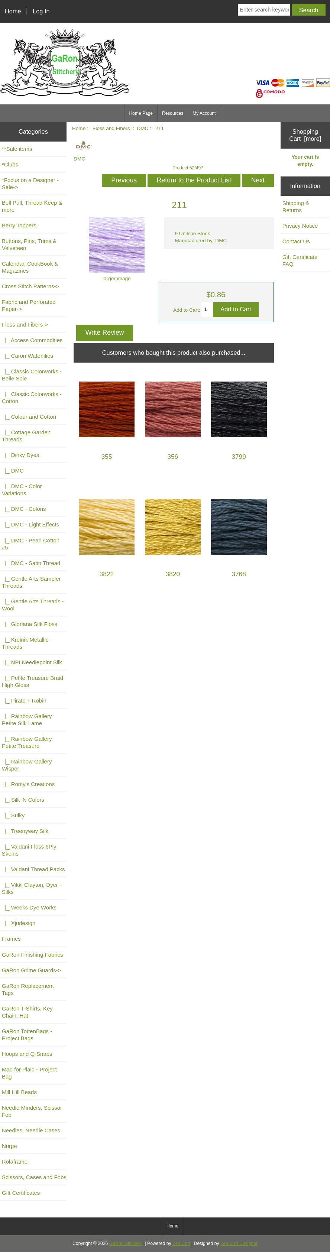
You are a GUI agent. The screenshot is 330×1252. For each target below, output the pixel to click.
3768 (239, 574)
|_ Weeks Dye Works (29, 907)
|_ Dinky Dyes (20, 455)
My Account (204, 113)
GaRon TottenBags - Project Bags (27, 1034)
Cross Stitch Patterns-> (30, 286)
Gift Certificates (21, 1193)
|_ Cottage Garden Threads (26, 435)
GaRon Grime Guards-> (31, 970)
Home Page (141, 113)
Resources (172, 113)
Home (13, 11)
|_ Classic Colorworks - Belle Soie (32, 375)
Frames (11, 938)
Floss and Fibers (111, 128)
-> (25, 324)
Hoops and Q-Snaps (27, 1054)
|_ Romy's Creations (28, 784)
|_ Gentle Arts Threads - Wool (33, 605)
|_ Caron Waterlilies (27, 356)
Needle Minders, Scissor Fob (32, 1111)
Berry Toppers (19, 225)
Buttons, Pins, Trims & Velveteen (29, 244)
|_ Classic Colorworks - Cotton (32, 397)
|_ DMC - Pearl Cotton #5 (30, 544)
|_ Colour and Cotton (29, 416)
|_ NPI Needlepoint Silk (32, 662)
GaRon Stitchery (125, 1243)
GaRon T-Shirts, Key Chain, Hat (27, 1012)
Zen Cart (181, 1243)
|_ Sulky (13, 815)
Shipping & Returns (295, 206)
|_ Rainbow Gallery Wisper (27, 765)
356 (172, 456)
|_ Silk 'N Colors (23, 800)
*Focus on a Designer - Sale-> (30, 183)
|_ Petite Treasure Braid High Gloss (32, 681)
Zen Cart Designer (239, 1243)
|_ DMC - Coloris (24, 509)
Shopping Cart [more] (305, 135)
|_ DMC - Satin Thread (31, 563)
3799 (239, 456)
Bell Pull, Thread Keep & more (32, 206)
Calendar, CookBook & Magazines (30, 267)
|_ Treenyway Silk (25, 831)
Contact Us (296, 241)
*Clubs (10, 164)
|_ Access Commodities (32, 340)
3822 (107, 574)
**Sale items (17, 149)
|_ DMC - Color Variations (22, 489)
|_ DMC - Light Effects (30, 524)
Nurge (9, 1146)
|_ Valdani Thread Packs (33, 869)
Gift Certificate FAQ (300, 260)
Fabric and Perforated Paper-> (29, 305)
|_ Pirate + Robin (24, 700)
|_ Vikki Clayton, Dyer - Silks (31, 888)
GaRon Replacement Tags (28, 989)
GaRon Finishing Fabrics (32, 954)
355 (106, 456)
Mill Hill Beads (19, 1092)
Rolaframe (15, 1161)
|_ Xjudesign (18, 923)
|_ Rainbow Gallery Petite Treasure (27, 742)
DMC (142, 128)
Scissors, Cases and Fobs (34, 1177)
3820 (172, 574)
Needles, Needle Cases (31, 1130)
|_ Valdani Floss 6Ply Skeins (29, 850)
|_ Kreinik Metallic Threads (25, 643)
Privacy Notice (300, 226)
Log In (41, 11)
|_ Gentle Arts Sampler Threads (31, 582)
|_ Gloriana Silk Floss (29, 624)
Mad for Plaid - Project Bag (29, 1073)
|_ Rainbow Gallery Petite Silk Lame (27, 719)
